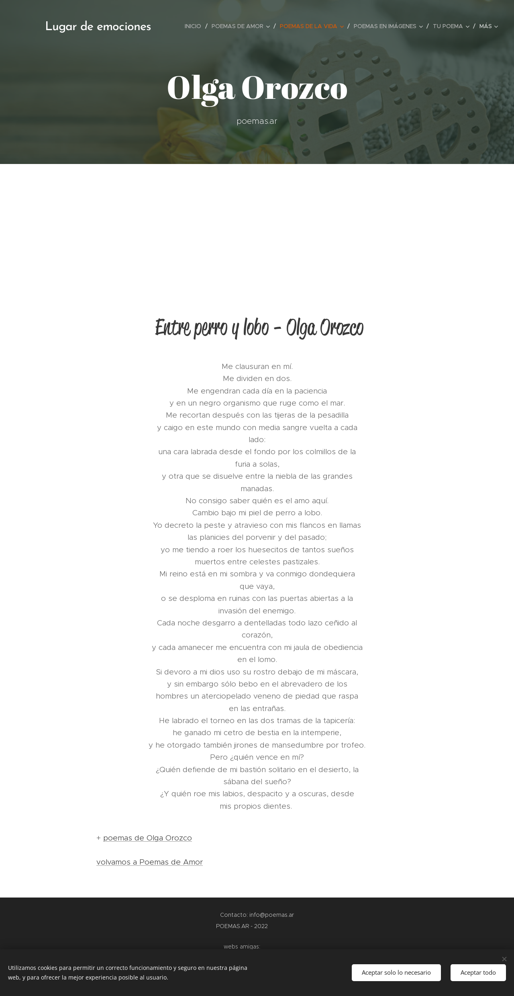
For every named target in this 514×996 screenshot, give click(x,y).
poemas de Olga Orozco (147, 837)
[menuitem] (195, 26)
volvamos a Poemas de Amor (149, 862)
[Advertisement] (257, 224)
